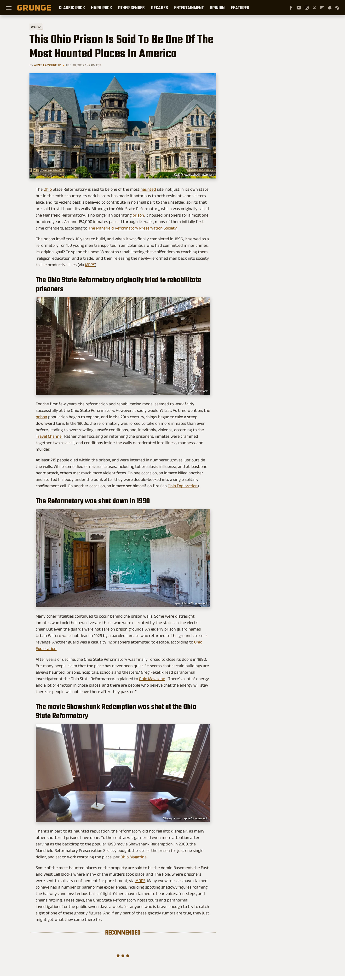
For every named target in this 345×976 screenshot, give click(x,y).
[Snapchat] (330, 8)
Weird (36, 26)
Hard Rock (101, 8)
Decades (159, 8)
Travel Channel (49, 436)
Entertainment (189, 8)
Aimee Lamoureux (47, 65)
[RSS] (337, 8)
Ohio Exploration (183, 485)
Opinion (217, 8)
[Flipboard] (322, 8)
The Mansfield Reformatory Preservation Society (132, 228)
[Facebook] (291, 8)
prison (138, 215)
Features (240, 8)
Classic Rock (72, 8)
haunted (148, 189)
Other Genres (131, 8)
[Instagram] (307, 8)
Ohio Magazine (152, 678)
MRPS (90, 264)
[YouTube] (299, 8)
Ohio (48, 189)
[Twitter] (314, 8)
